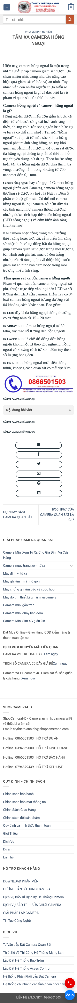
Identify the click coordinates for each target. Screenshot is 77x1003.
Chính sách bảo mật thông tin (24, 802)
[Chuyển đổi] (71, 565)
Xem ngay (51, 654)
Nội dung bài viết (19, 410)
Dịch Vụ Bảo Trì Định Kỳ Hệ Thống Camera (33, 897)
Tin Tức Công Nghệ (17, 921)
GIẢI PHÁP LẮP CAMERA (21, 913)
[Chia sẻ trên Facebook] (39, 454)
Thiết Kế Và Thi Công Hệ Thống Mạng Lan (33, 953)
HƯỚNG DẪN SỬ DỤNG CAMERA (27, 889)
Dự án (7, 849)
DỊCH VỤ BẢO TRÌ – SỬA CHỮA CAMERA (32, 905)
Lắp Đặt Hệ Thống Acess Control (26, 968)
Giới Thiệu (10, 833)
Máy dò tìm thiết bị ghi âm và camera (29, 597)
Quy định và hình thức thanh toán (27, 825)
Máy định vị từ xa (15, 574)
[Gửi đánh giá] (70, 19)
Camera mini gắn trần (18, 605)
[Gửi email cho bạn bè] (39, 474)
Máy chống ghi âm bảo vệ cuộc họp (28, 589)
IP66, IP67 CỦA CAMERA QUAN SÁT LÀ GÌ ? (57, 514)
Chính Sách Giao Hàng (19, 810)
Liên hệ (8, 857)
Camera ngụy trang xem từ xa (24, 566)
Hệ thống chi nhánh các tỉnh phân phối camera (37, 984)
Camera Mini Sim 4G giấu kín (24, 621)
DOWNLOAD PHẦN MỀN (20, 881)
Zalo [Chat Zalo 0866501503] (70, 995)
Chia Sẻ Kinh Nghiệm (38, 32)
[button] (6, 7)
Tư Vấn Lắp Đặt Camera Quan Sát (27, 945)
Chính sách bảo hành (18, 794)
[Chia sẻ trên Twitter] (39, 464)
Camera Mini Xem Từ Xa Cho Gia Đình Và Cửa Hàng (36, 555)
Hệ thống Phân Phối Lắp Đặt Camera (29, 976)
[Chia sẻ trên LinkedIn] (39, 493)
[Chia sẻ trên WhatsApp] (38, 445)
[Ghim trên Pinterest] (39, 483)
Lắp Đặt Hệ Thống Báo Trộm (23, 960)
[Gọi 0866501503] (70, 983)
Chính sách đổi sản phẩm (21, 818)
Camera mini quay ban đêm (23, 613)
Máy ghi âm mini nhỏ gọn (21, 581)
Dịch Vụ (8, 841)
